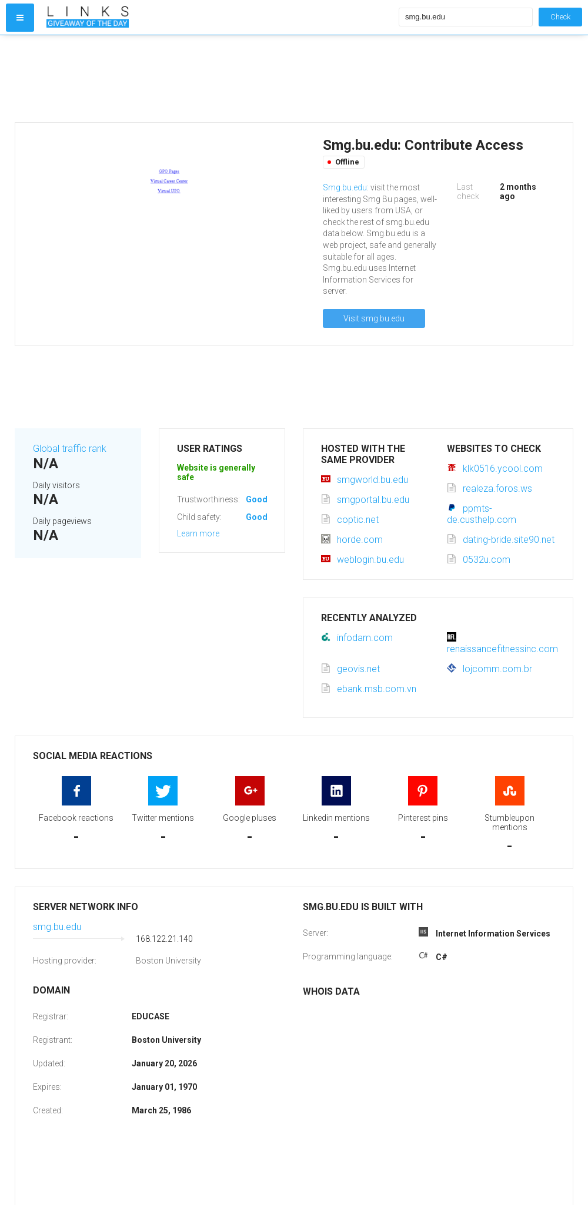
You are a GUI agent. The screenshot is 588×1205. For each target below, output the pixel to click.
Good (257, 499)
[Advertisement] (220, 78)
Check (560, 16)
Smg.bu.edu (345, 187)
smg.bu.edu (57, 926)
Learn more (198, 533)
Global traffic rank (69, 448)
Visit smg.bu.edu (374, 318)
